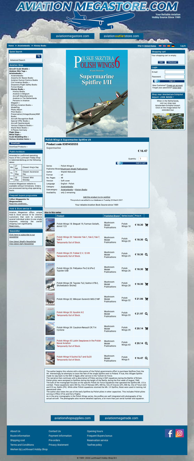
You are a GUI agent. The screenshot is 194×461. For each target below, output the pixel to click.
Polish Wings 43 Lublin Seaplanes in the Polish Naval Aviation (79, 342)
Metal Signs (14, 134)
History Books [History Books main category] (19, 91)
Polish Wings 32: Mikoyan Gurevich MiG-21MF (78, 299)
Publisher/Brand (112, 216)
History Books (17, 89)
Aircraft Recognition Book (22, 119)
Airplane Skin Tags (17, 71)
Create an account (175, 85)
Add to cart (141, 163)
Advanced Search (17, 60)
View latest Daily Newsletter (21, 244)
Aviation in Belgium (21, 94)
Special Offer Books (19, 121)
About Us (15, 431)
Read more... (14, 226)
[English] (164, 46)
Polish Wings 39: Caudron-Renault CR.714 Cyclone (76, 328)
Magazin (14, 103)
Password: (156, 77)
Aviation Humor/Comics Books (24, 80)
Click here (177, 88)
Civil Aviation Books (19, 82)
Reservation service (97, 440)
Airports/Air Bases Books (22, 78)
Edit (161, 62)
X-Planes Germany (19, 130)
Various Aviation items (19, 139)
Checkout (172, 62)
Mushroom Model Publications (74, 169)
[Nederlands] (160, 46)
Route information (20, 435)
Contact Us (55, 431)
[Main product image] (97, 136)
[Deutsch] (173, 46)
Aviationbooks (15, 73)
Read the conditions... (18, 204)
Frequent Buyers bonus (99, 435)
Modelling (15, 107)
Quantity (132, 159)
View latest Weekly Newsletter (22, 241)
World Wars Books (19, 128)
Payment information (60, 435)
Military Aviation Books (21, 105)
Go (38, 56)
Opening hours (95, 431)
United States (150, 46)
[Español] (168, 46)
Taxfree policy (94, 444)
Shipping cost (17, 440)
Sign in (172, 81)
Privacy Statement (59, 444)
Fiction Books (17, 87)
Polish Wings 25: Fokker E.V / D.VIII (73, 253)
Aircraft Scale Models (18, 69)
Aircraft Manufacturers (23, 96)
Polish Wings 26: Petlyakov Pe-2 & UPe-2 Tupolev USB (76, 269)
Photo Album (16, 110)
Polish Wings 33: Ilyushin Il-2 (70, 312)
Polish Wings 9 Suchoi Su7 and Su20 (74, 357)
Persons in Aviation (21, 100)
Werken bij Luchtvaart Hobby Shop (29, 449)
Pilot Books (16, 112)
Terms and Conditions (22, 444)
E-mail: (155, 72)
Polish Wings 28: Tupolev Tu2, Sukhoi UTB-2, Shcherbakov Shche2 (77, 284)
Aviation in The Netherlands (25, 98)
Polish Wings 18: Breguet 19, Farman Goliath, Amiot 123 (78, 225)
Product (60, 216)
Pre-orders (54, 440)
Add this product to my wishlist (96, 197)
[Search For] (22, 56)
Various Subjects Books (21, 125)
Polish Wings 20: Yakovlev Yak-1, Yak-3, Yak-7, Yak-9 (78, 238)
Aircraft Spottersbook (20, 123)
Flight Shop (14, 132)
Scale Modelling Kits (18, 137)
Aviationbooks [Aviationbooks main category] (17, 76)
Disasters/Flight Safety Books (24, 85)
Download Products (17, 147)
